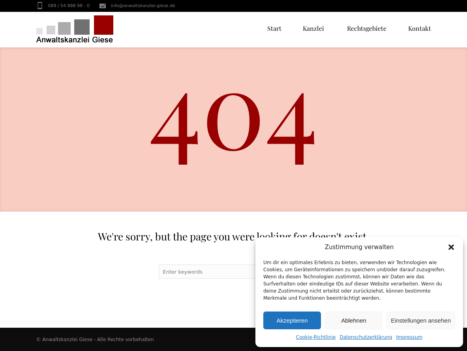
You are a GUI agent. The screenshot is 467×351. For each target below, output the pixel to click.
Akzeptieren (292, 320)
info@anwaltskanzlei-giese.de (143, 5)
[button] (451, 247)
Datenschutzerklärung (365, 337)
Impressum (409, 337)
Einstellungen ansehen (421, 320)
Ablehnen (353, 320)
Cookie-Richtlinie (316, 337)
